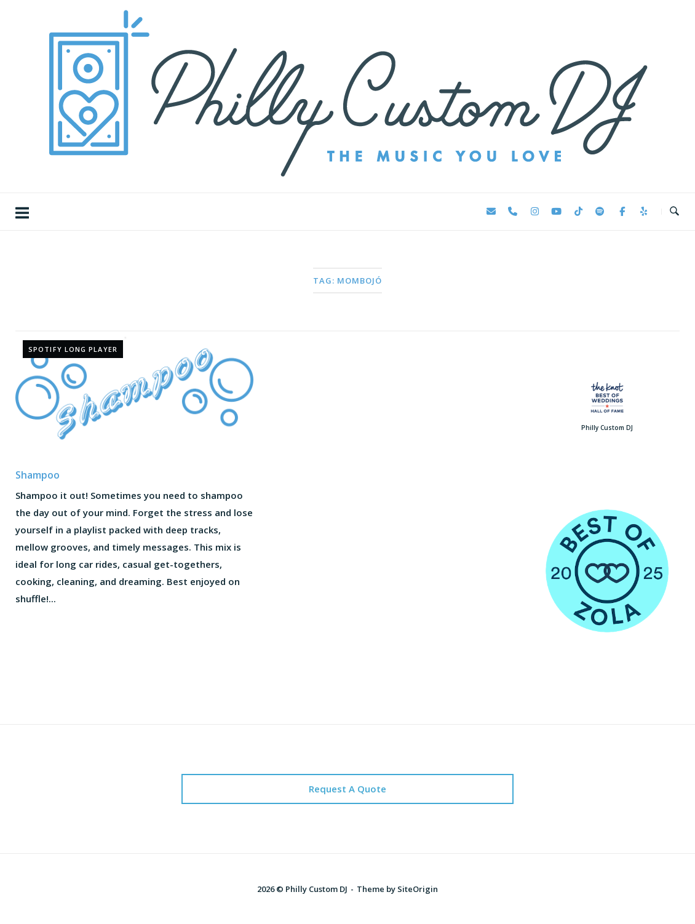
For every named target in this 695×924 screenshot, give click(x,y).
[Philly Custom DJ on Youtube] (556, 211)
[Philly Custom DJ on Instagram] (534, 211)
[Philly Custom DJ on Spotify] (600, 211)
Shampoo (37, 475)
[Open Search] (674, 211)
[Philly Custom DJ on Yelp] (644, 211)
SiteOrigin (417, 888)
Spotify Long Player (72, 349)
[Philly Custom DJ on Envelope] (491, 211)
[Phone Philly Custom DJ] (513, 211)
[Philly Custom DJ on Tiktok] (578, 211)
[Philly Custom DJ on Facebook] (622, 211)
